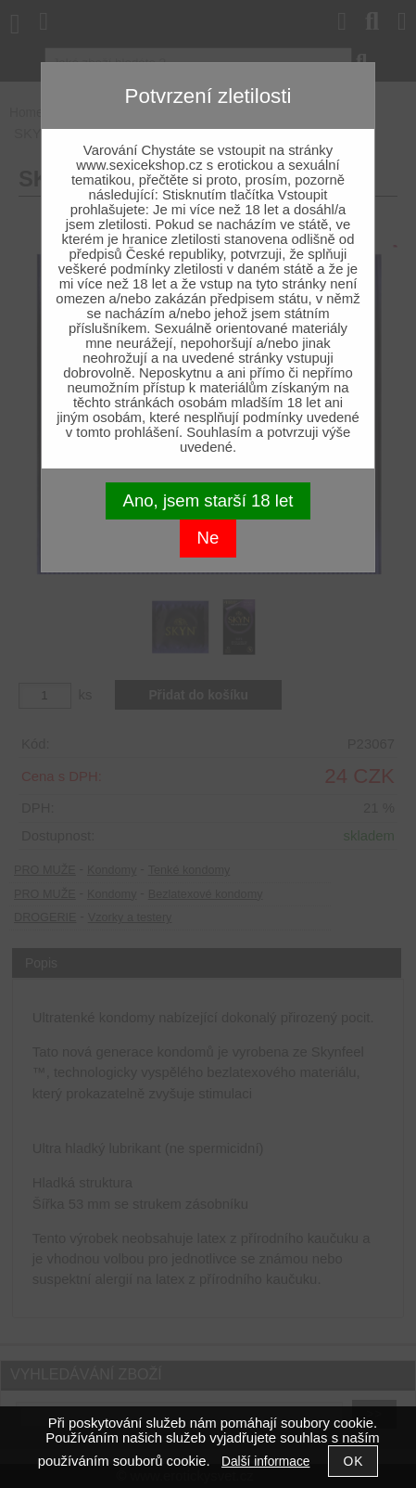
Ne (208, 537)
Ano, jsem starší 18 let (208, 500)
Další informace (265, 1462)
